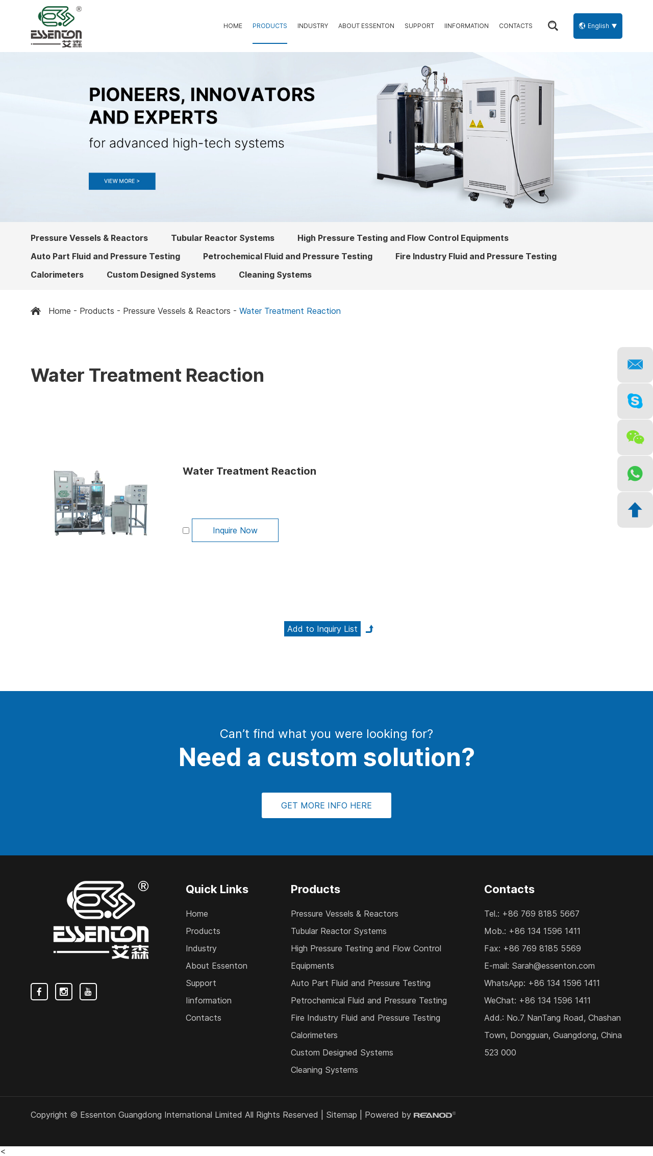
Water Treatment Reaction (290, 311)
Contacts (516, 26)
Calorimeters (57, 274)
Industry (312, 26)
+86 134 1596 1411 (564, 983)
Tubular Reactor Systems (222, 238)
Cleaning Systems (275, 274)
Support (419, 26)
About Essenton (366, 26)
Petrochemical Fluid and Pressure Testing (287, 256)
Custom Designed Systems (161, 274)
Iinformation (466, 26)
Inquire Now (235, 530)
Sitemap (341, 1115)
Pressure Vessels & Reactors (89, 238)
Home (232, 26)
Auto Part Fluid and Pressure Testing (105, 256)
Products (270, 26)
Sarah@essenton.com (553, 966)
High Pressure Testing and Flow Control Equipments (403, 238)
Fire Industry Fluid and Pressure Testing (476, 256)
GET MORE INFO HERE (326, 805)
